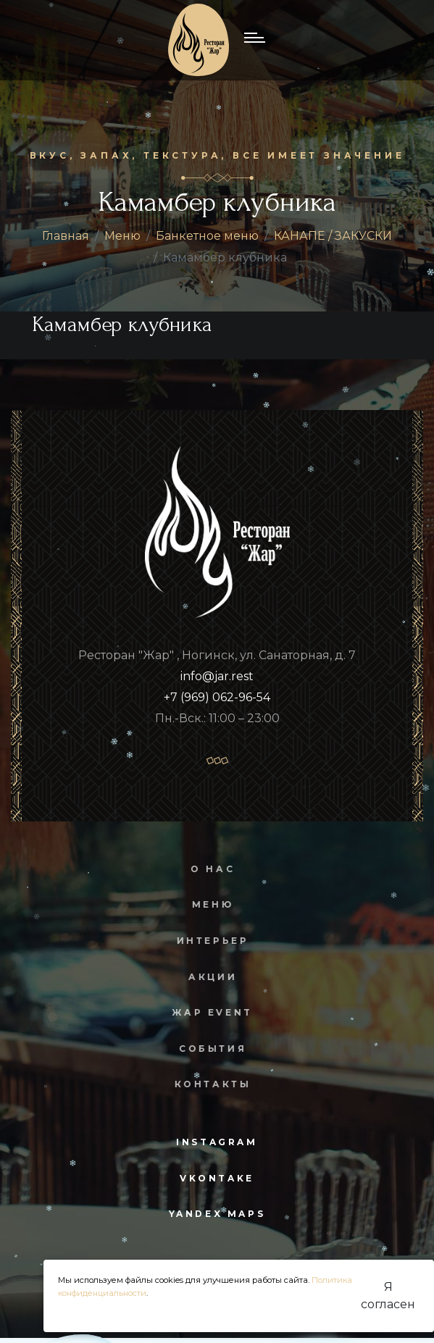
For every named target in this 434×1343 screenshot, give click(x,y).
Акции (204, 976)
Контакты (205, 1084)
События (204, 1048)
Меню (122, 236)
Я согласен (388, 1295)
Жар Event (204, 1012)
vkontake (217, 1178)
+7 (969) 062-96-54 (217, 697)
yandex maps (217, 1213)
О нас (205, 868)
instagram (216, 1142)
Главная (65, 236)
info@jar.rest (217, 676)
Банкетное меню (207, 236)
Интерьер (205, 940)
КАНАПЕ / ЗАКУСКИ (333, 236)
